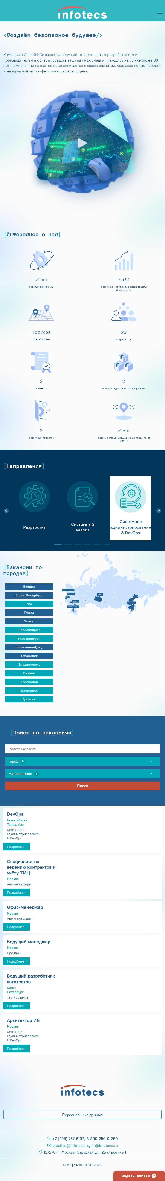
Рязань (29, 673)
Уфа (29, 604)
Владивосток (29, 664)
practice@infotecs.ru (70, 1145)
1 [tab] (56, 544)
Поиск (82, 786)
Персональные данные (82, 1115)
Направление (24, 773)
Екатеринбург (29, 638)
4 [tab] (86, 544)
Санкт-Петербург (29, 595)
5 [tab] (95, 544)
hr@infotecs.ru (104, 1145)
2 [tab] (66, 544)
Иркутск (29, 699)
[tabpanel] (34, 508)
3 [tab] (76, 544)
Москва (29, 586)
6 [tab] (105, 544)
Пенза (29, 612)
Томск (29, 621)
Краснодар (29, 681)
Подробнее (16, 846)
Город (17, 761)
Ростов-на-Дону (29, 647)
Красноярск (29, 690)
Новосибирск (29, 630)
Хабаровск (29, 655)
